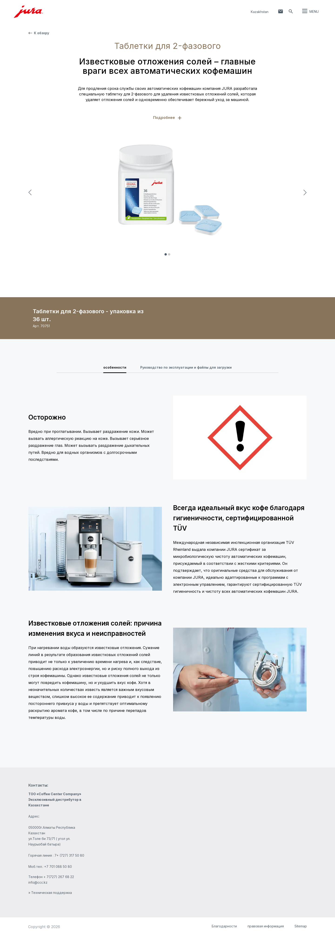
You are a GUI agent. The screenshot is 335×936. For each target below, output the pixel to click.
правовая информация (266, 926)
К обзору (38, 33)
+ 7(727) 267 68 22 (59, 877)
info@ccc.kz (37, 882)
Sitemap (301, 926)
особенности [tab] (114, 367)
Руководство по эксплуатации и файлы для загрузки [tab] (186, 367)
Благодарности (224, 926)
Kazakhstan (259, 12)
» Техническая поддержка (50, 893)
